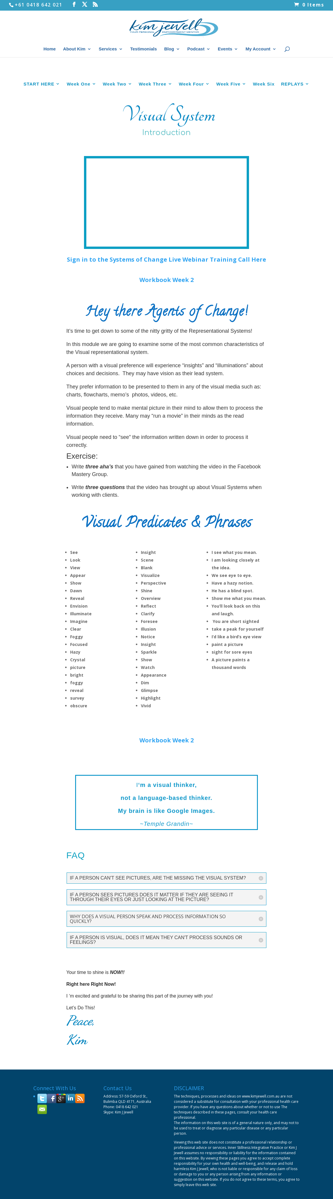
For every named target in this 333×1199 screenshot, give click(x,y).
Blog (169, 49)
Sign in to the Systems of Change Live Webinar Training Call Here (166, 317)
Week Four (191, 141)
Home (49, 49)
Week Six (264, 141)
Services (108, 49)
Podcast (196, 49)
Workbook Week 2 (166, 337)
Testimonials (143, 49)
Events (225, 49)
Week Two (114, 141)
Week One (78, 141)
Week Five (228, 141)
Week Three (152, 141)
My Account (257, 49)
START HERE (39, 141)
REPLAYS (292, 141)
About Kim (74, 49)
